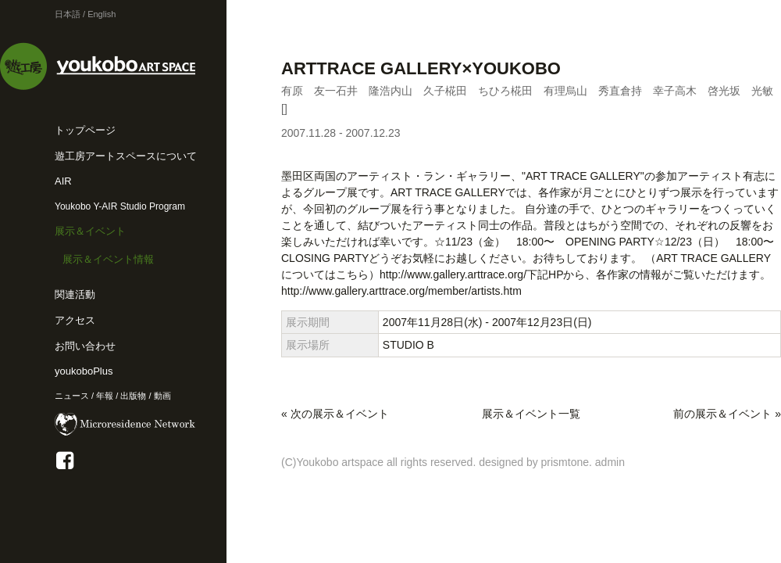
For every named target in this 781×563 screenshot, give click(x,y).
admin (610, 462)
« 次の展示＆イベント (335, 413)
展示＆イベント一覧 (531, 413)
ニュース (72, 395)
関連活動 (75, 294)
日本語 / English (85, 14)
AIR (63, 181)
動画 (162, 395)
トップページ (85, 130)
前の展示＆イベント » (727, 413)
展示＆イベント (90, 231)
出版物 (133, 395)
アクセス (75, 320)
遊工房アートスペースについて (126, 156)
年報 (104, 395)
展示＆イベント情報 (108, 259)
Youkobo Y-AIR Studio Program (120, 206)
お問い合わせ (85, 346)
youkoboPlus (83, 371)
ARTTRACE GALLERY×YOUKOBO (421, 68)
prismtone (565, 462)
